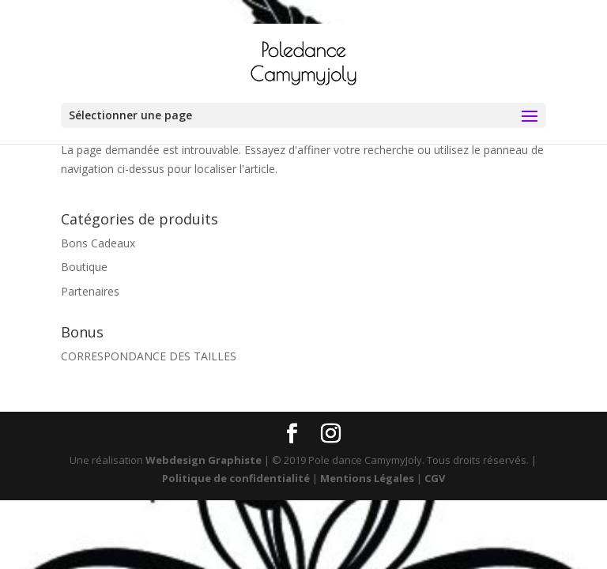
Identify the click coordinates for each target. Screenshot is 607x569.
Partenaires (90, 291)
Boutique (84, 266)
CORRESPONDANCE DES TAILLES (148, 356)
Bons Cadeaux (98, 243)
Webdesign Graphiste (203, 460)
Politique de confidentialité (236, 478)
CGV (434, 478)
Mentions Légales (367, 478)
